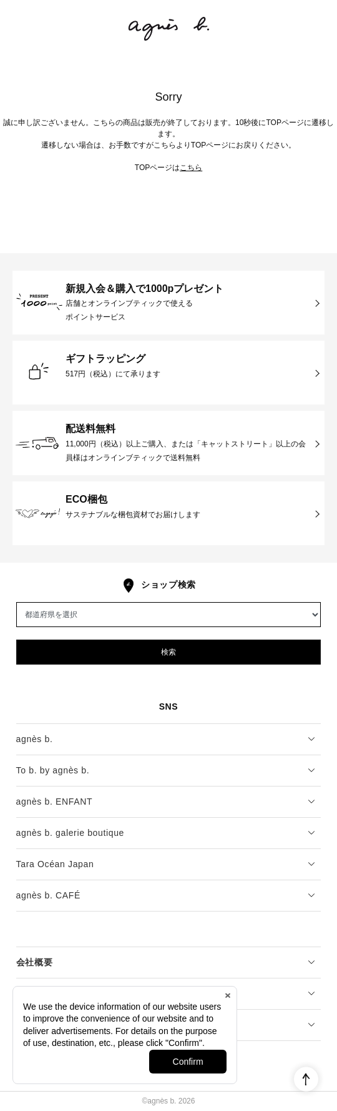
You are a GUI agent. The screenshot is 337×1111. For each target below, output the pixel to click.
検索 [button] (168, 652)
